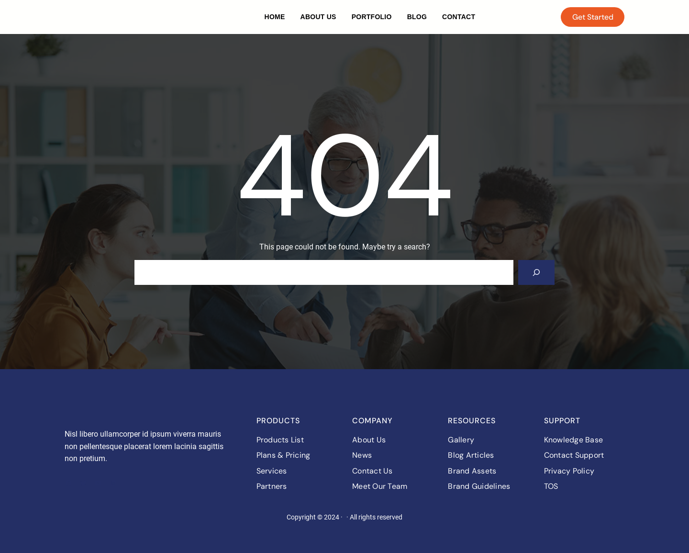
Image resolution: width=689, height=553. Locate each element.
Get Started (592, 17)
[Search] (536, 272)
